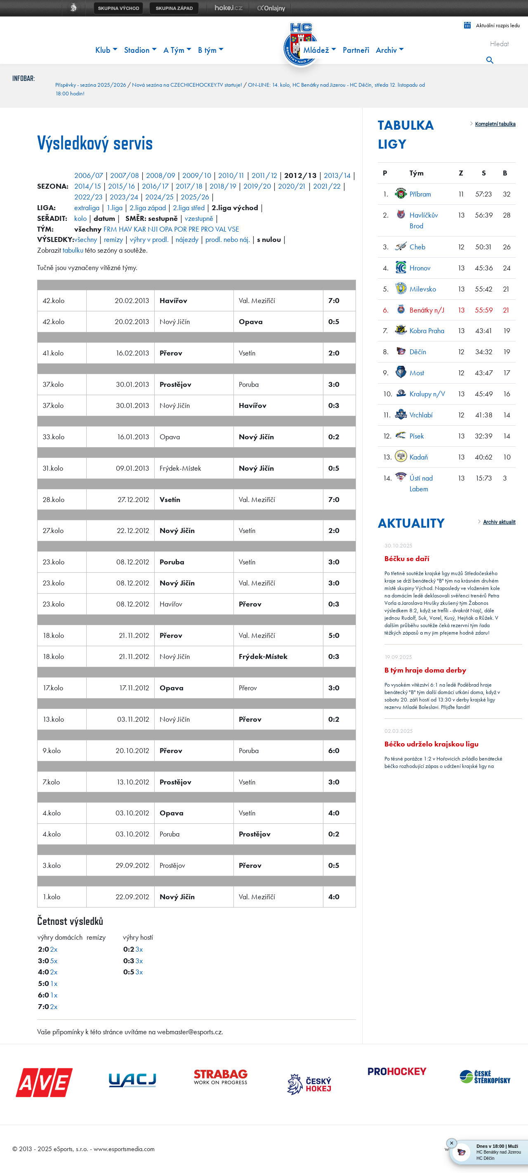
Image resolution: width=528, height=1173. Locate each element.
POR (180, 229)
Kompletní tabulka (495, 124)
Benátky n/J (427, 310)
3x (139, 949)
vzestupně (199, 218)
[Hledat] (501, 43)
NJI (153, 229)
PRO (207, 229)
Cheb (417, 246)
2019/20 (257, 186)
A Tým (173, 50)
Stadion (137, 50)
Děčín (418, 351)
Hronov (420, 268)
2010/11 (231, 175)
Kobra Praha (427, 330)
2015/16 (121, 186)
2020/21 (292, 186)
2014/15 (87, 186)
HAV (125, 229)
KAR (140, 229)
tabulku (73, 250)
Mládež (316, 50)
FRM (110, 229)
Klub (103, 50)
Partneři (356, 50)
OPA (165, 229)
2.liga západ (148, 207)
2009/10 (196, 175)
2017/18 (189, 186)
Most (417, 372)
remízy (113, 239)
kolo (80, 218)
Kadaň (419, 457)
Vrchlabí (421, 414)
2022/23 (88, 196)
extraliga (86, 207)
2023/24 (124, 196)
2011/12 (264, 175)
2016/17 (155, 186)
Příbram (420, 194)
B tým (207, 50)
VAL (220, 229)
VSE (233, 229)
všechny (85, 239)
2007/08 (124, 175)
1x (53, 983)
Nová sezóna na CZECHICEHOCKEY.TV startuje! (187, 84)
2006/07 (88, 175)
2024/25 (159, 196)
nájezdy (187, 239)
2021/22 (327, 186)
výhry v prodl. (149, 239)
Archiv (386, 50)
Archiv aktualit (499, 522)
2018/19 (223, 186)
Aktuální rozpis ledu (492, 25)
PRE (194, 229)
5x (53, 960)
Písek (417, 436)
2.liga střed (189, 207)
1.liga (114, 207)
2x (53, 949)
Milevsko (423, 289)
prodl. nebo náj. (227, 239)
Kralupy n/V (427, 393)
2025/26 (195, 196)
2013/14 (337, 175)
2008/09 (160, 175)
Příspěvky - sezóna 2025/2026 (90, 84)
